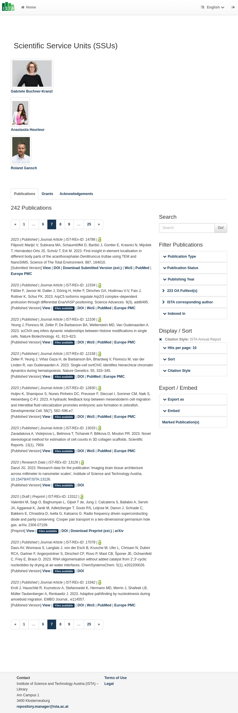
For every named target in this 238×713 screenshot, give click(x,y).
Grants (47, 194)
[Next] (99, 225)
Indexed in (174, 314)
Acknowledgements (76, 194)
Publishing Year (178, 279)
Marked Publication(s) (180, 422)
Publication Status (181, 268)
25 (89, 224)
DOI (57, 268)
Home (28, 7)
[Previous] (15, 225)
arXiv (119, 531)
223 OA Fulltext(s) (179, 291)
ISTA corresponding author (187, 302)
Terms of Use (115, 678)
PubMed (142, 268)
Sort (169, 359)
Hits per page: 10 (179, 348)
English (213, 7)
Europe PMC (21, 274)
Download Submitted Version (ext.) (92, 268)
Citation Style (177, 371)
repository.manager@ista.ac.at (42, 707)
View (47, 268)
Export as (173, 399)
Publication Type (179, 256)
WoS (128, 268)
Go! (221, 228)
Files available (64, 308)
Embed (171, 411)
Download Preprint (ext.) (91, 531)
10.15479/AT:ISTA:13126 (30, 479)
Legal (109, 684)
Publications (24, 194)
